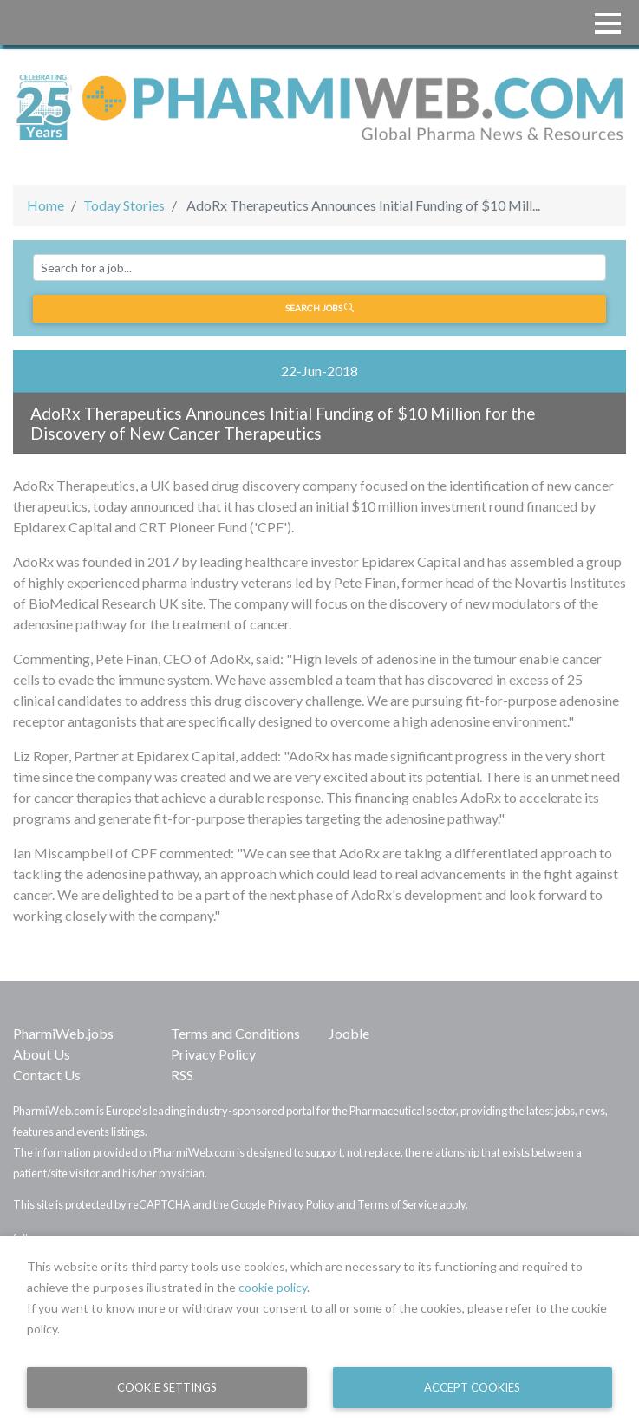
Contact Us (47, 1074)
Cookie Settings (167, 1387)
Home (45, 205)
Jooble (349, 1033)
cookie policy (272, 1287)
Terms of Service (397, 1204)
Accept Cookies (472, 1387)
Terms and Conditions (235, 1033)
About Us (41, 1054)
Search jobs (319, 308)
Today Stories (124, 205)
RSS (182, 1074)
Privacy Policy (213, 1054)
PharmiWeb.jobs (63, 1033)
